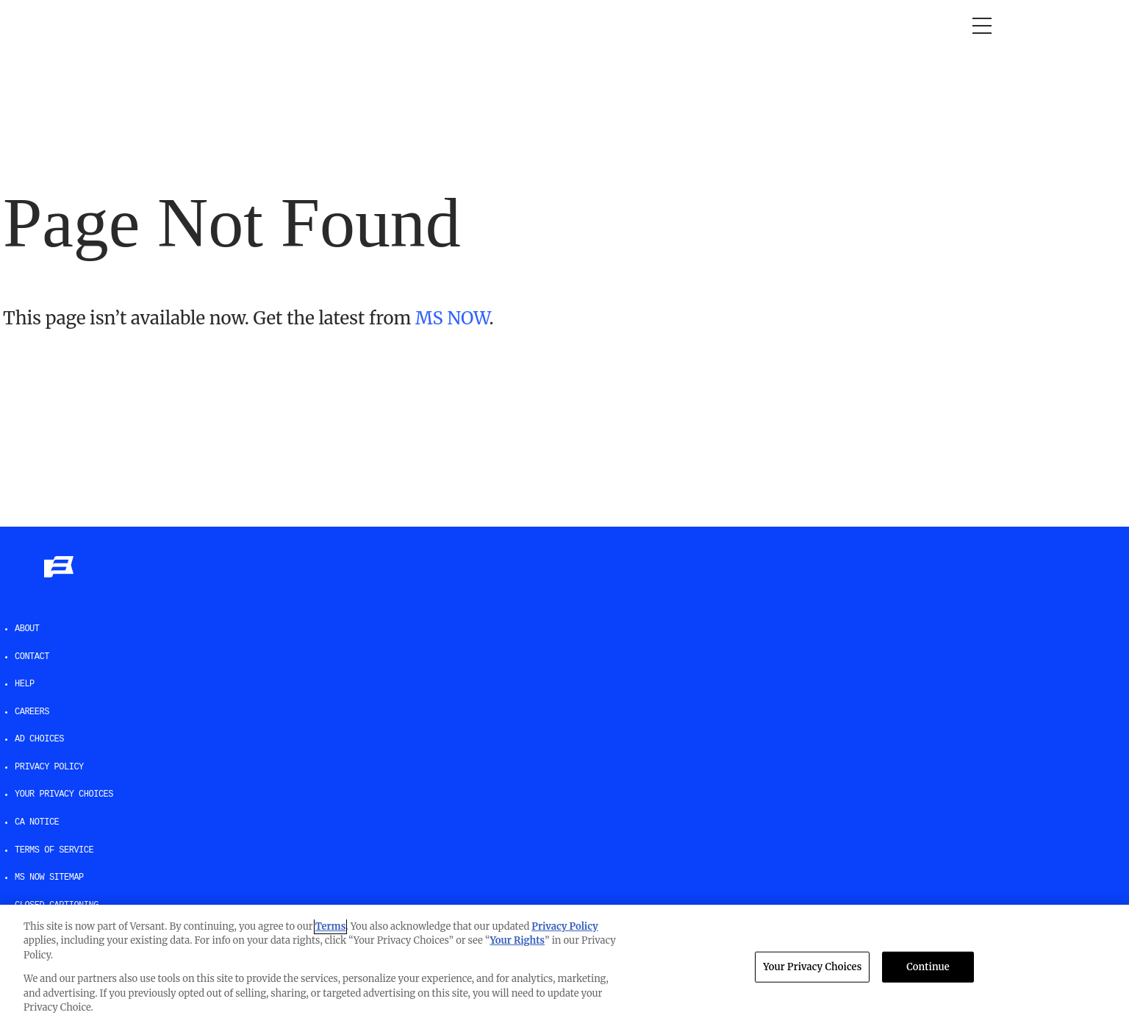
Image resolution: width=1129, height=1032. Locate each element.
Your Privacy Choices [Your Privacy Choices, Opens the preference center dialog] (812, 967)
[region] (564, 968)
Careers (32, 712)
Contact (32, 657)
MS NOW (452, 318)
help (25, 684)
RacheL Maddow (311, 26)
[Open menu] (982, 26)
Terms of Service (54, 850)
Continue (928, 967)
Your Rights (517, 940)
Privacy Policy (49, 767)
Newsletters (667, 26)
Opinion (129, 26)
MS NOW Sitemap (49, 877)
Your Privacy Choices (64, 794)
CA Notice (37, 822)
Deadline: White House (446, 26)
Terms (330, 926)
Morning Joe (207, 26)
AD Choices (39, 739)
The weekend (570, 26)
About (27, 629)
